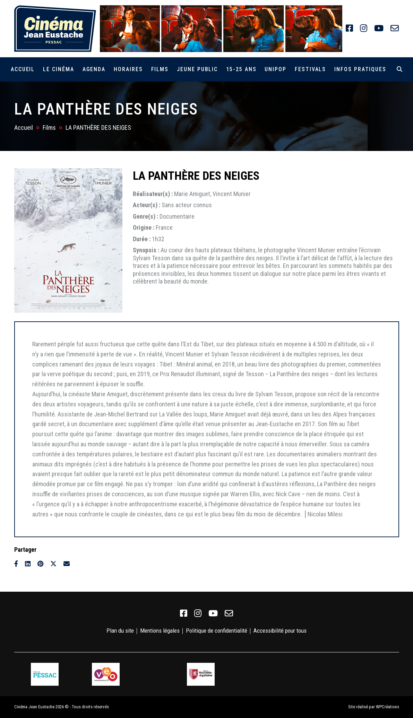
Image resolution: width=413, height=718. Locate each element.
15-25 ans (241, 69)
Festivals (310, 69)
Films (160, 69)
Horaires (128, 69)
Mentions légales (160, 630)
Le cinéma (58, 69)
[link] (349, 28)
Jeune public (197, 69)
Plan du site (120, 630)
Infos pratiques (360, 69)
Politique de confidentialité (216, 630)
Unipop (275, 69)
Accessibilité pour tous (280, 630)
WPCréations (387, 706)
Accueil (23, 69)
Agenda (94, 69)
